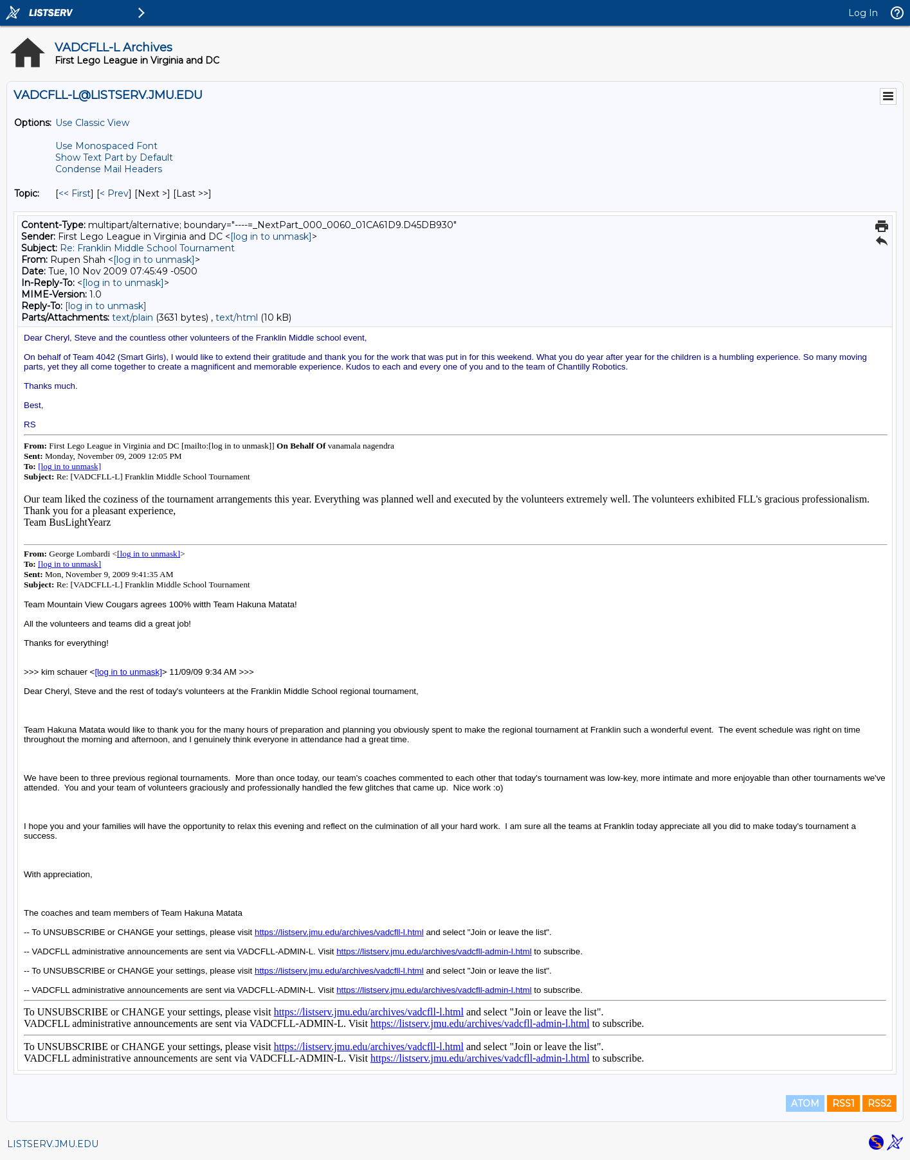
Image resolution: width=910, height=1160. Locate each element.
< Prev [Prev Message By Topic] (114, 193)
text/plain (132, 317)
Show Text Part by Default (114, 157)
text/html (236, 317)
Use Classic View (92, 123)
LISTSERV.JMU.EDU (52, 1144)
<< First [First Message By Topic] (75, 193)
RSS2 (879, 1103)
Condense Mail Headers (108, 169)
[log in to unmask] (271, 236)
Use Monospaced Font (106, 146)
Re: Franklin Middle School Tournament (147, 248)
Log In (863, 13)
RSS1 (843, 1103)
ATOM (805, 1103)
